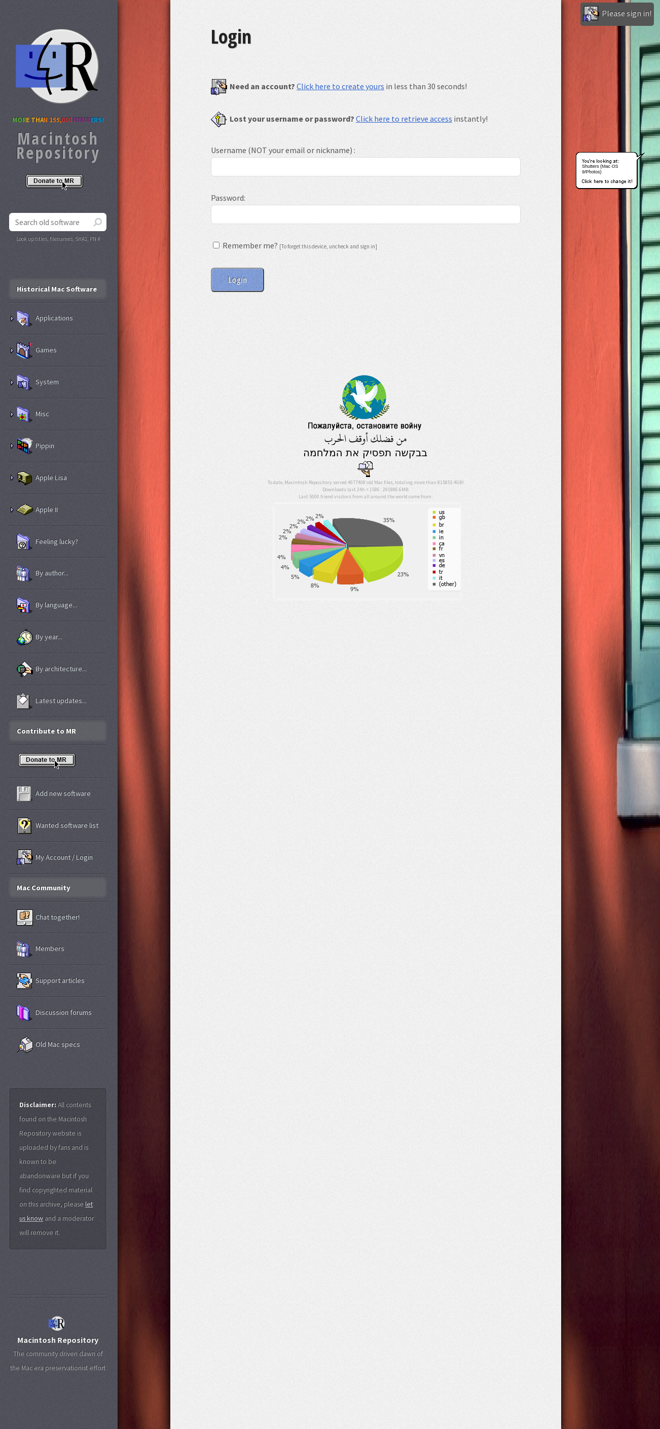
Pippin (35, 446)
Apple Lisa (42, 478)
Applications (45, 318)
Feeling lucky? (47, 542)
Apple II (37, 510)
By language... (47, 605)
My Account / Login (55, 858)
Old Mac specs (48, 1045)
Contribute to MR (46, 731)
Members (40, 949)
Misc (33, 414)
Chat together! (48, 917)
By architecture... (52, 669)
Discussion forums (54, 1013)
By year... (39, 637)
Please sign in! (617, 14)
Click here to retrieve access (404, 119)
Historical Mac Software (57, 289)
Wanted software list (57, 826)
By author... (42, 573)
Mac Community (43, 887)
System (38, 382)
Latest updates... (52, 701)
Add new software (54, 794)
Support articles (51, 981)
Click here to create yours (340, 86)
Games (37, 350)
